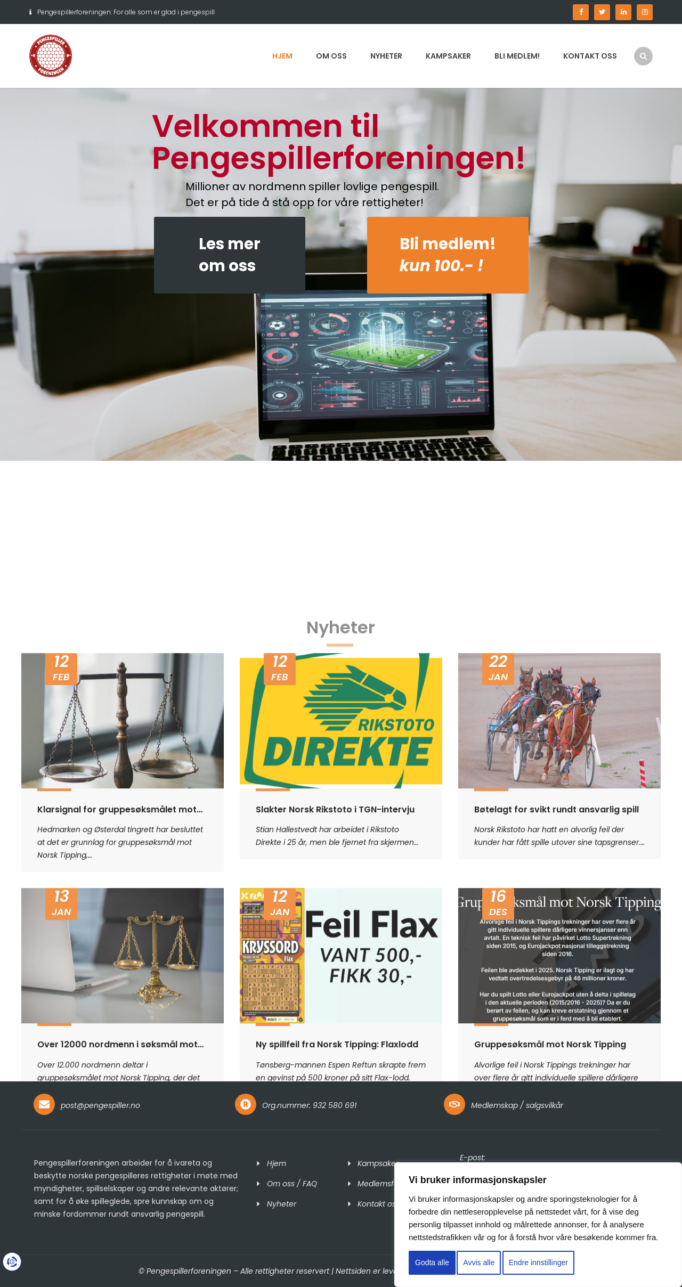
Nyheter (386, 56)
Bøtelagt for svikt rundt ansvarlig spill (556, 1035)
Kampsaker (448, 56)
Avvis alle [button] (478, 1262)
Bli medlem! (517, 56)
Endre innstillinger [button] (538, 1262)
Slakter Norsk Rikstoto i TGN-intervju (335, 1035)
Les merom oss (230, 254)
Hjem (282, 56)
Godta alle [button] (432, 1262)
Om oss (331, 56)
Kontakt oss (590, 56)
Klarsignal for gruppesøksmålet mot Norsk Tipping (117, 1035)
